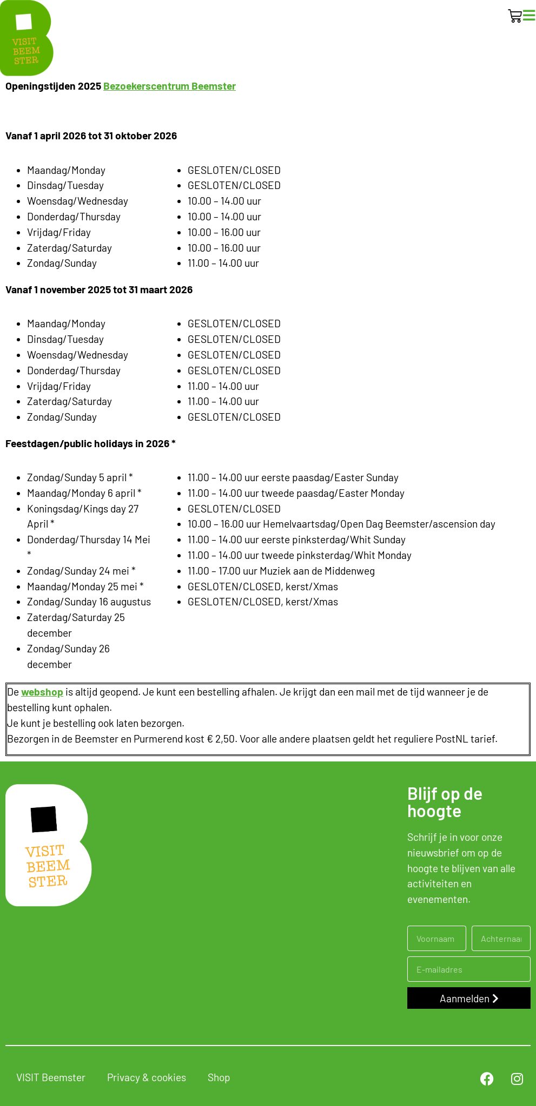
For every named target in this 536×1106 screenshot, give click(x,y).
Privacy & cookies (146, 1077)
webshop (42, 691)
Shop (219, 1077)
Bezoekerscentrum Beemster (169, 85)
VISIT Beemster (50, 1077)
